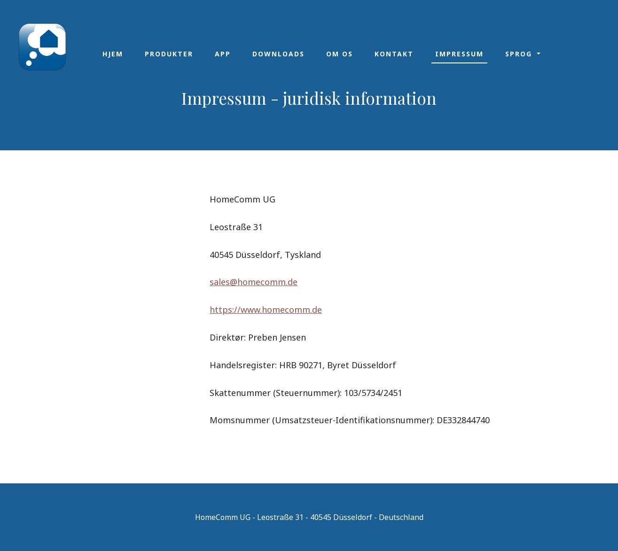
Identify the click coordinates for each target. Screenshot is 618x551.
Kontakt (394, 53)
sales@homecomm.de (253, 281)
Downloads (278, 53)
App (223, 53)
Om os (339, 53)
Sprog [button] (520, 53)
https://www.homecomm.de (266, 309)
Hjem (112, 53)
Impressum (459, 53)
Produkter (169, 53)
